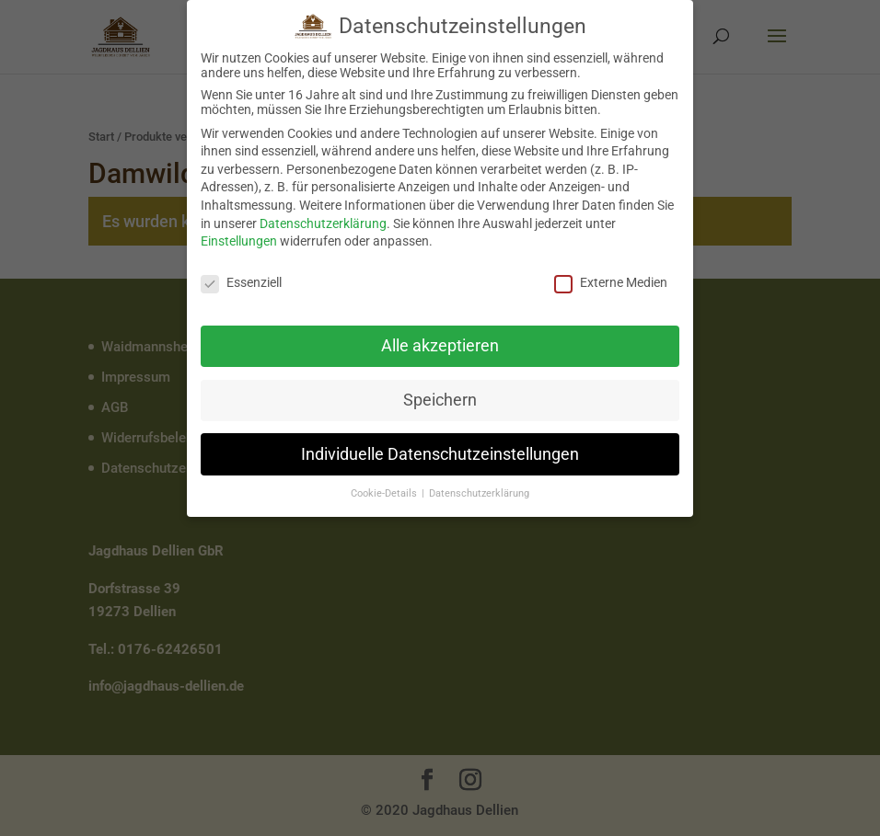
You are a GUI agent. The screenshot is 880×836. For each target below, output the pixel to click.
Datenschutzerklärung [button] (479, 492)
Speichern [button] (440, 397)
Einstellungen (239, 239)
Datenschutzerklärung (323, 220)
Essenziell (241, 280)
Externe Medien (610, 280)
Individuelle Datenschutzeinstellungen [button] (440, 451)
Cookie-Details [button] (385, 492)
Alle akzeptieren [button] (440, 343)
